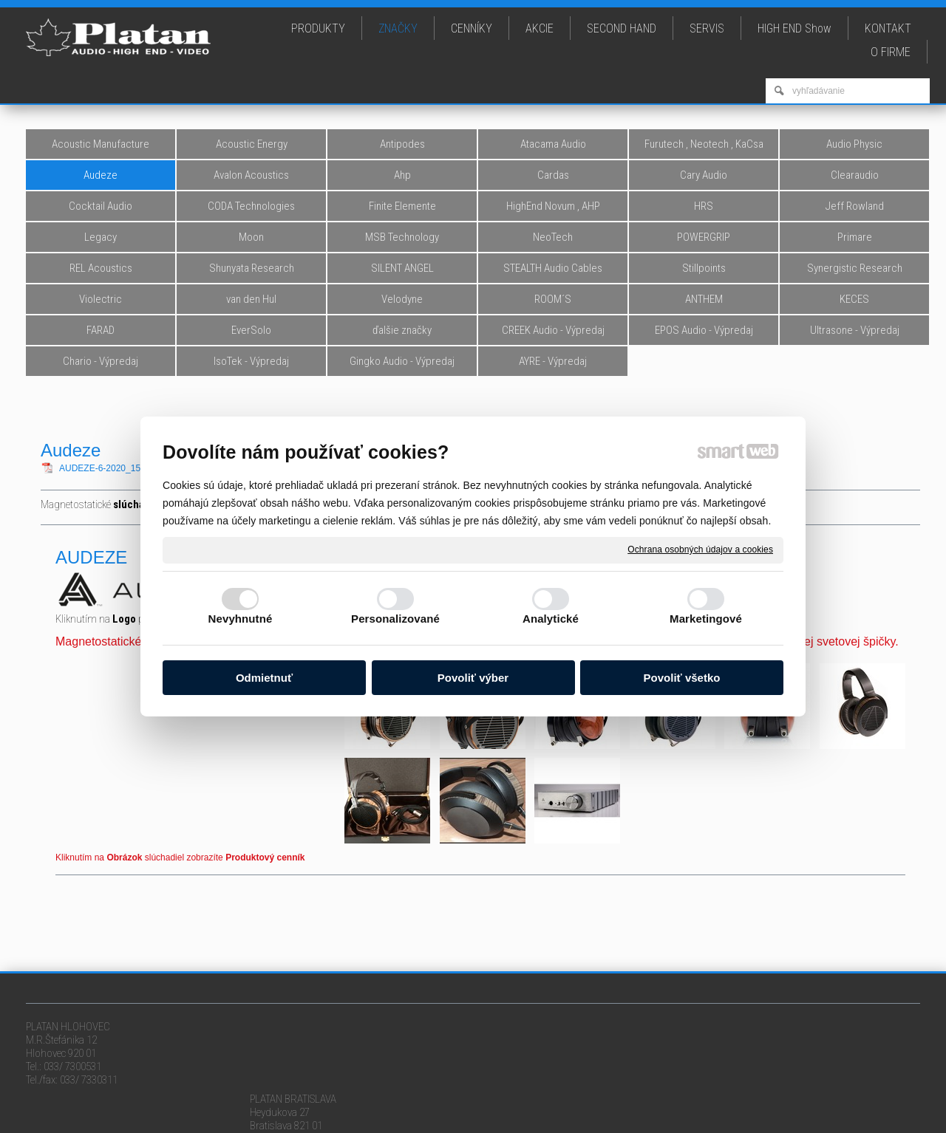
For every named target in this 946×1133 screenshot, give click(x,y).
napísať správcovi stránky (517, 1114)
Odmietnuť (264, 677)
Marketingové (706, 618)
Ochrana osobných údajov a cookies (700, 549)
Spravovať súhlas (770, 1114)
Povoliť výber (473, 677)
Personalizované (395, 618)
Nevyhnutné (240, 618)
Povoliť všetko (682, 677)
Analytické (551, 618)
